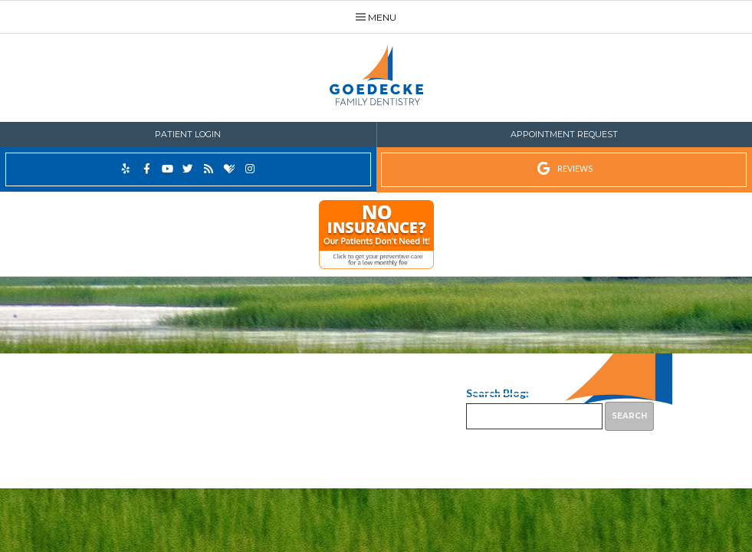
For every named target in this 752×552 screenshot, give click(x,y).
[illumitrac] (376, 238)
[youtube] (167, 169)
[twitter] (188, 169)
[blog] (209, 169)
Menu (376, 17)
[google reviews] (564, 169)
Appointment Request (564, 134)
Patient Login (188, 134)
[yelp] (126, 169)
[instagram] (250, 169)
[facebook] (146, 169)
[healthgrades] (229, 169)
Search (629, 416)
